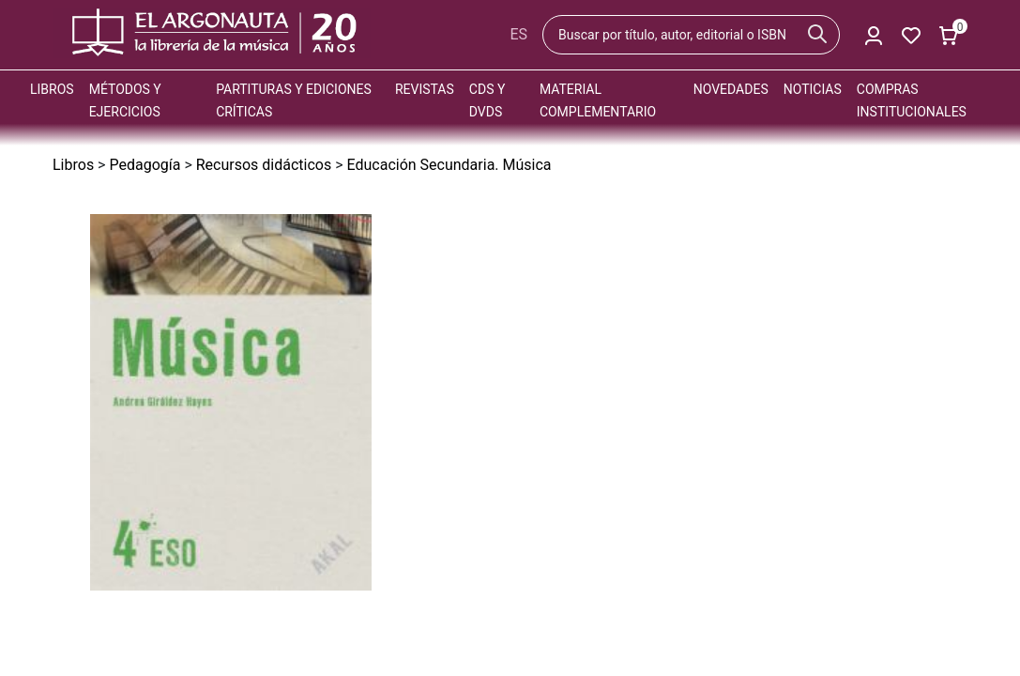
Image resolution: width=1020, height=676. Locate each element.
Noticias (813, 89)
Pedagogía (144, 165)
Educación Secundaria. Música (449, 165)
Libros (52, 89)
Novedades (731, 89)
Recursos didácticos (263, 165)
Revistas (424, 89)
